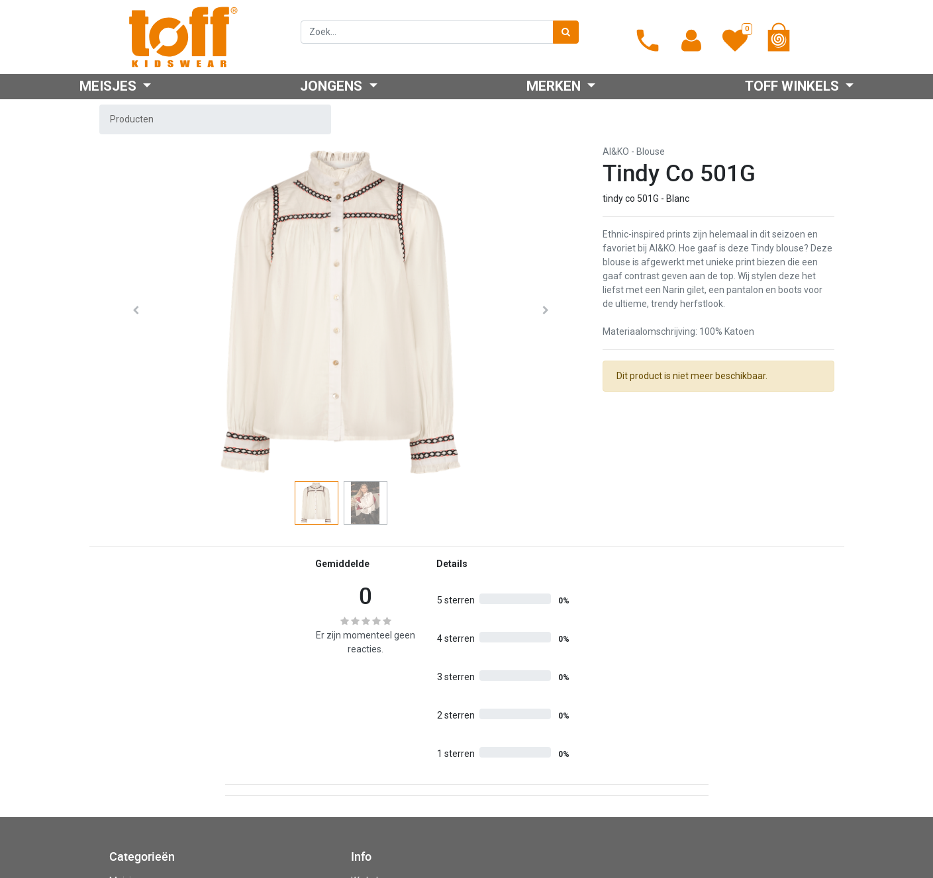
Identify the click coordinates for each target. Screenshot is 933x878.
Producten (132, 119)
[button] (136, 310)
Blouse (650, 151)
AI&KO (616, 151)
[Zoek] (566, 32)
